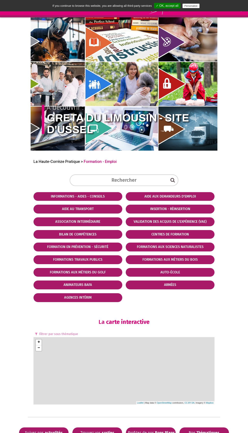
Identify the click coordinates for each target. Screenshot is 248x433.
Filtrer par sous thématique (56, 334)
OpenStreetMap (164, 403)
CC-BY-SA (189, 403)
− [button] (39, 348)
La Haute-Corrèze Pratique (57, 161)
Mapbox (210, 403)
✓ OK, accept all (167, 5)
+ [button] (39, 342)
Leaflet (140, 403)
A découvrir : (124, 119)
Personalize (191, 5)
